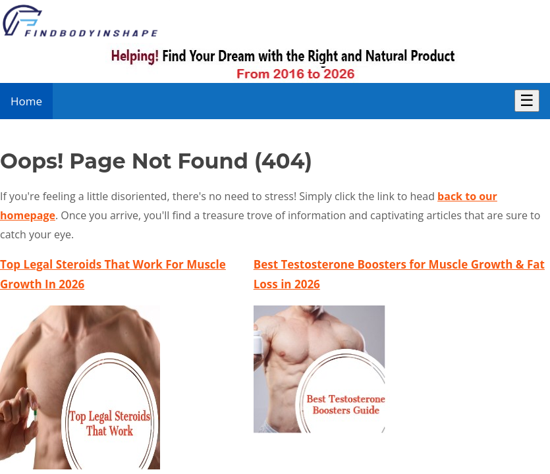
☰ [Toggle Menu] (527, 100)
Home (26, 101)
